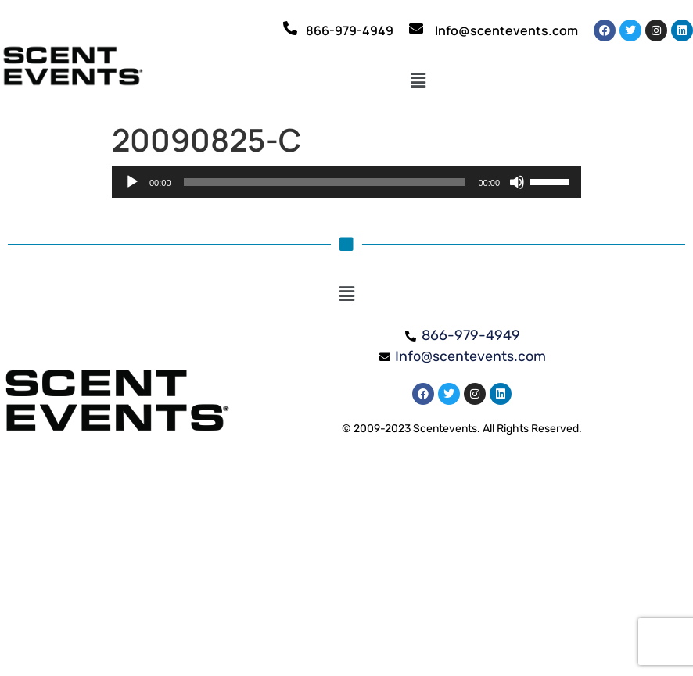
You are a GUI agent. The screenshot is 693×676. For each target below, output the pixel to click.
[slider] (325, 182)
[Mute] (517, 182)
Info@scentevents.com (506, 30)
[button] (418, 80)
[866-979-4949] (290, 28)
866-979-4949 (349, 30)
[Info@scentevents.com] (416, 28)
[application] (346, 182)
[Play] (132, 182)
